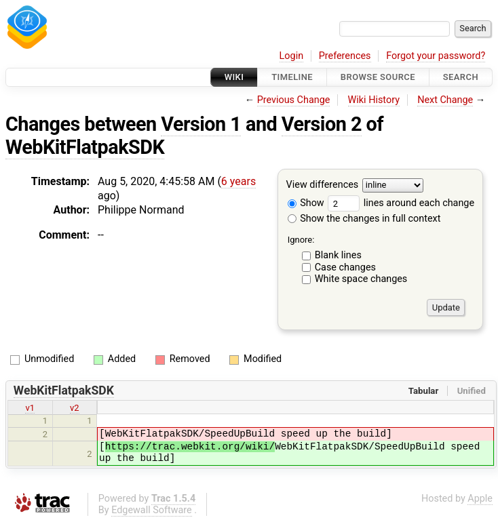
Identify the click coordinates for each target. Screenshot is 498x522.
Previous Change (293, 100)
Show (306, 203)
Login (292, 56)
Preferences (345, 56)
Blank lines (338, 255)
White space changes (361, 279)
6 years (238, 181)
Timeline (292, 77)
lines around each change (401, 203)
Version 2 (322, 124)
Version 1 (201, 124)
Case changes (345, 267)
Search (460, 77)
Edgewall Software (151, 510)
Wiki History (374, 100)
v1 (30, 408)
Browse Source (378, 77)
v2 (74, 408)
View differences (322, 185)
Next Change (445, 100)
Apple (480, 498)
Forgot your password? (435, 56)
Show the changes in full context (364, 218)
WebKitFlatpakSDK (84, 147)
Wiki (234, 77)
